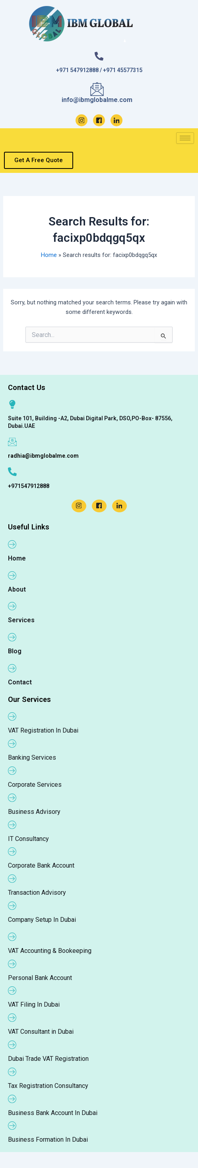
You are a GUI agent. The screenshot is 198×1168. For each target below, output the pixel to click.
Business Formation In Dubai (48, 1139)
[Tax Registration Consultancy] (12, 1071)
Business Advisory (34, 811)
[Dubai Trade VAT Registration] (12, 1044)
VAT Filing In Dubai (34, 1004)
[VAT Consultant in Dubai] (12, 1017)
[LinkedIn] (116, 120)
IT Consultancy (28, 839)
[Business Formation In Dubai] (12, 1125)
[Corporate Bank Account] (12, 851)
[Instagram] (81, 120)
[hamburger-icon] (185, 138)
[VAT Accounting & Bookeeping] (12, 936)
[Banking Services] (12, 743)
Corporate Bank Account (41, 865)
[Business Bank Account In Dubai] (12, 1098)
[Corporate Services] (12, 770)
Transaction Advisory (37, 892)
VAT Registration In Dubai (43, 730)
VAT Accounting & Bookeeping (49, 950)
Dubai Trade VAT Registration (48, 1058)
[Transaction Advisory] (12, 878)
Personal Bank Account (40, 978)
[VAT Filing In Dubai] (12, 990)
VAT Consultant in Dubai (41, 1031)
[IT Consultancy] (12, 824)
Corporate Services (35, 784)
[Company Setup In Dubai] (12, 905)
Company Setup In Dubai (42, 919)
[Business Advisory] (12, 797)
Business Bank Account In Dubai (52, 1113)
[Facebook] (99, 120)
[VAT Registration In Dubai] (12, 716)
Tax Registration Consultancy (48, 1086)
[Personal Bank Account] (12, 963)
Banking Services (32, 757)
